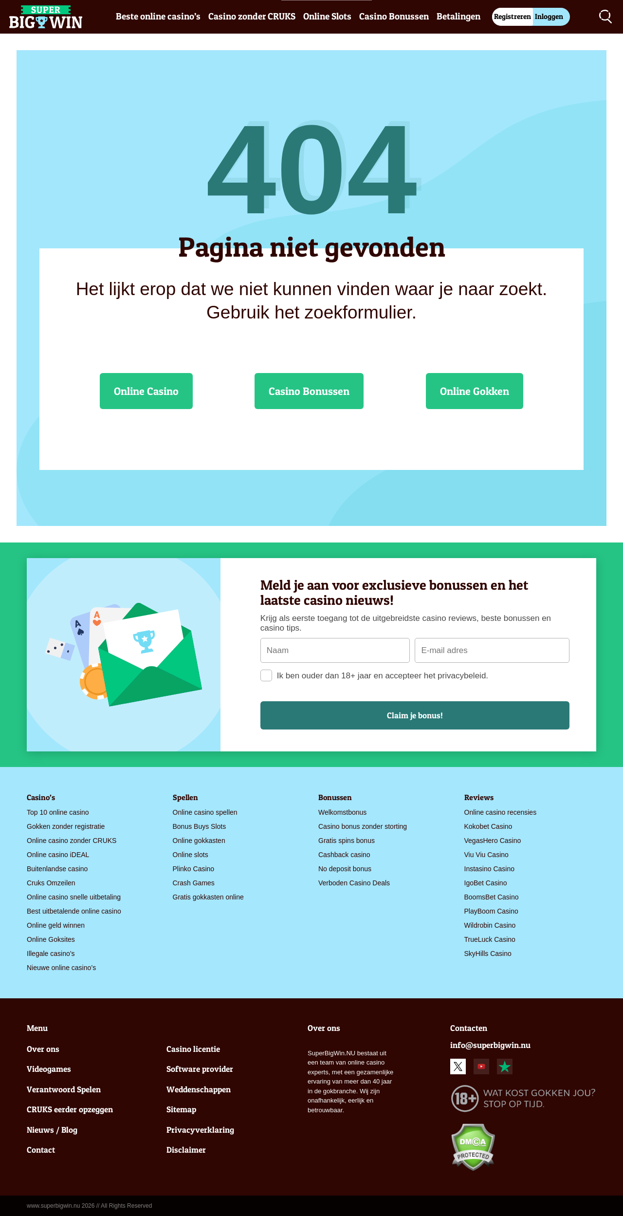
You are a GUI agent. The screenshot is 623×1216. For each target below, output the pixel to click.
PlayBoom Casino (491, 911)
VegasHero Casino (492, 840)
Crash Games (194, 883)
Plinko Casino (194, 869)
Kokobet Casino (488, 826)
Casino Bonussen (394, 16)
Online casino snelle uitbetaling (74, 897)
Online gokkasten (199, 840)
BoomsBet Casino (491, 897)
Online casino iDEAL (58, 855)
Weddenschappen (198, 1089)
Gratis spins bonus (346, 840)
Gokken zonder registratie (66, 826)
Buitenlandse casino (57, 869)
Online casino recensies (500, 812)
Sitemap (181, 1109)
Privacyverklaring (200, 1129)
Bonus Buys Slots (199, 826)
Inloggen (549, 16)
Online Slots (327, 16)
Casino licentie (193, 1049)
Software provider (199, 1069)
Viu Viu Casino (486, 855)
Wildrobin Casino (490, 925)
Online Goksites (51, 939)
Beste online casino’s (158, 16)
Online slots (190, 855)
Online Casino (146, 391)
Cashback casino (344, 855)
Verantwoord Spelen (64, 1089)
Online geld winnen (56, 925)
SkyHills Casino (488, 953)
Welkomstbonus (342, 812)
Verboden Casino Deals (354, 883)
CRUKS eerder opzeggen (70, 1109)
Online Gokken (474, 391)
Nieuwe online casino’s (61, 968)
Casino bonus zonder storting (362, 826)
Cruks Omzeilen (51, 883)
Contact (41, 1149)
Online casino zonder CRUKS (71, 840)
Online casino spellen (205, 812)
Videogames (49, 1069)
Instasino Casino (489, 869)
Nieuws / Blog (52, 1129)
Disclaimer (186, 1149)
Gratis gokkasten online (208, 897)
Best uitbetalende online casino (74, 911)
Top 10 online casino (58, 812)
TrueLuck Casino (489, 939)
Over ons (43, 1049)
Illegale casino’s (51, 953)
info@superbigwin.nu (490, 1045)
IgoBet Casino (485, 883)
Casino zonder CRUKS (251, 16)
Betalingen (458, 16)
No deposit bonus (344, 869)
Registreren (512, 16)
